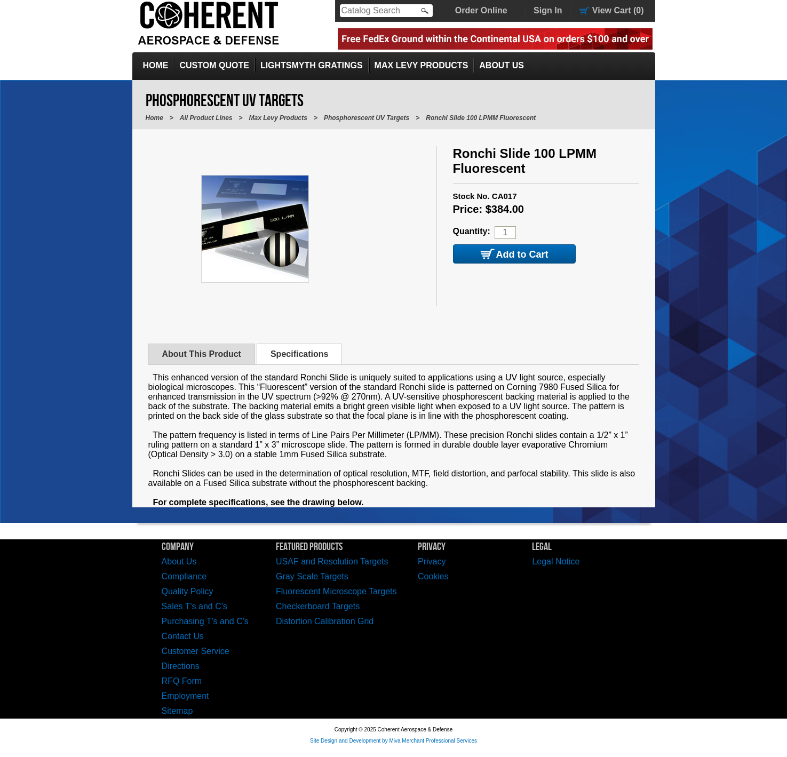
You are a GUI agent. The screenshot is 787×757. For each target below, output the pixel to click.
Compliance (184, 576)
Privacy (432, 561)
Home (156, 65)
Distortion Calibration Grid (324, 621)
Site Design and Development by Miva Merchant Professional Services (393, 741)
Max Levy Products (421, 65)
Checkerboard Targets (318, 606)
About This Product (201, 353)
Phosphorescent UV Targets (366, 118)
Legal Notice (555, 561)
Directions (181, 666)
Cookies (433, 576)
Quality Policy (187, 591)
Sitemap (177, 710)
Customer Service (195, 651)
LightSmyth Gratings (311, 65)
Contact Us (183, 636)
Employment (185, 695)
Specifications (299, 353)
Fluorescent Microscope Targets (336, 591)
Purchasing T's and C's (205, 621)
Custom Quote (214, 65)
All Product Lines (206, 118)
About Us (501, 65)
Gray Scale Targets (312, 576)
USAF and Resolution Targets (332, 561)
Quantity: (471, 231)
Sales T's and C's (194, 606)
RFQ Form (182, 681)
